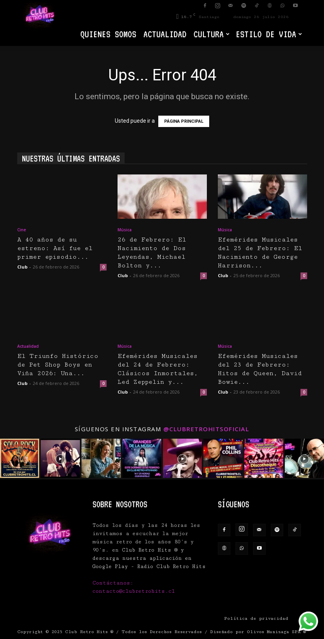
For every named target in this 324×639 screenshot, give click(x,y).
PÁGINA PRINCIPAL (183, 121)
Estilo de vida (269, 34)
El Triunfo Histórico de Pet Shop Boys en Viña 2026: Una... (57, 364)
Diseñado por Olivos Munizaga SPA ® (258, 631)
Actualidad (164, 34)
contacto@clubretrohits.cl (133, 591)
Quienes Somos (108, 34)
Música (125, 229)
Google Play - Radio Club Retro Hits (149, 566)
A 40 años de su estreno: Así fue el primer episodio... (54, 248)
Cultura (212, 34)
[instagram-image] (19, 458)
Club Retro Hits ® (89, 631)
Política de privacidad (256, 618)
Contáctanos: (112, 583)
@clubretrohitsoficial (206, 429)
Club (22, 267)
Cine (21, 229)
